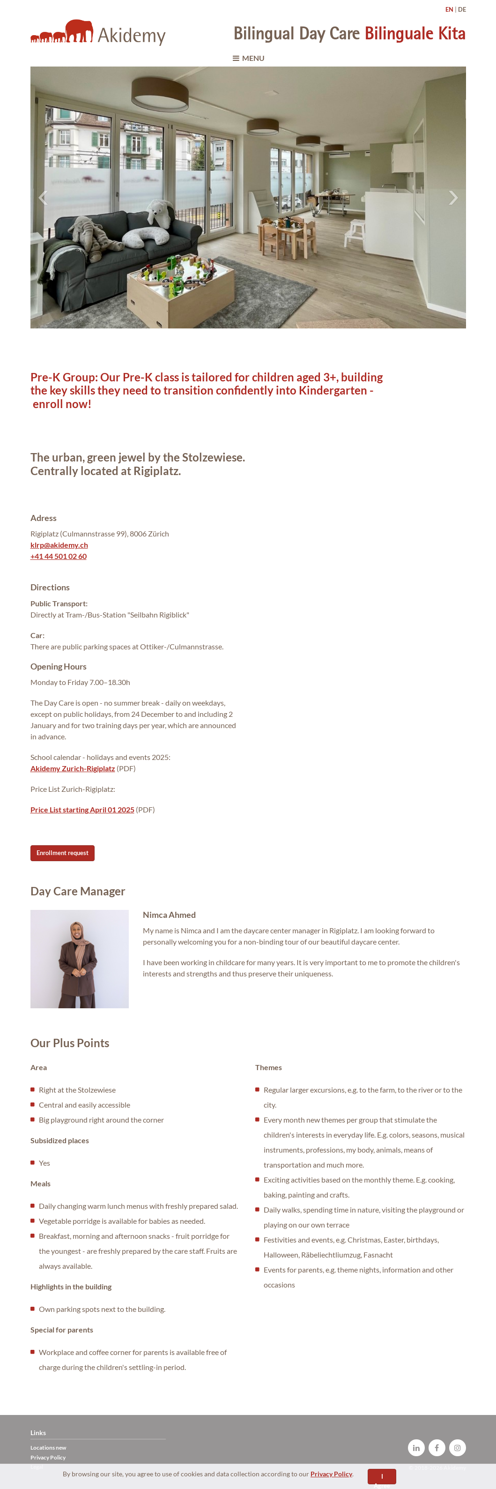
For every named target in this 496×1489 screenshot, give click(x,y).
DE (462, 9)
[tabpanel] (248, 197)
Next (453, 198)
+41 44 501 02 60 (58, 555)
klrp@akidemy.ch (59, 544)
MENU (248, 57)
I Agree (382, 1478)
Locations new (48, 1447)
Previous (43, 198)
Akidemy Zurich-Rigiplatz (72, 768)
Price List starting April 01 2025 (82, 809)
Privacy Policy (331, 1474)
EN (449, 9)
